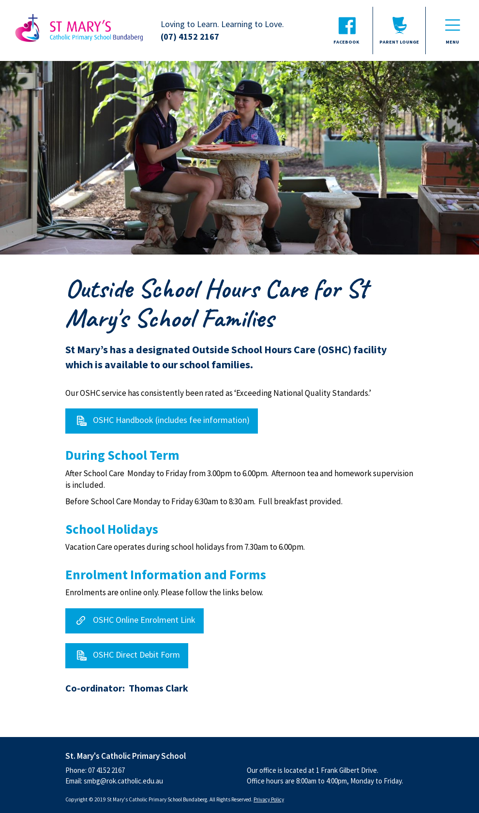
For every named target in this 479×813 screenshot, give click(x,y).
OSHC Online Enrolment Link (144, 619)
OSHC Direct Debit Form (136, 654)
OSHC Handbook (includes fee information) (171, 420)
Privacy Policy (269, 799)
